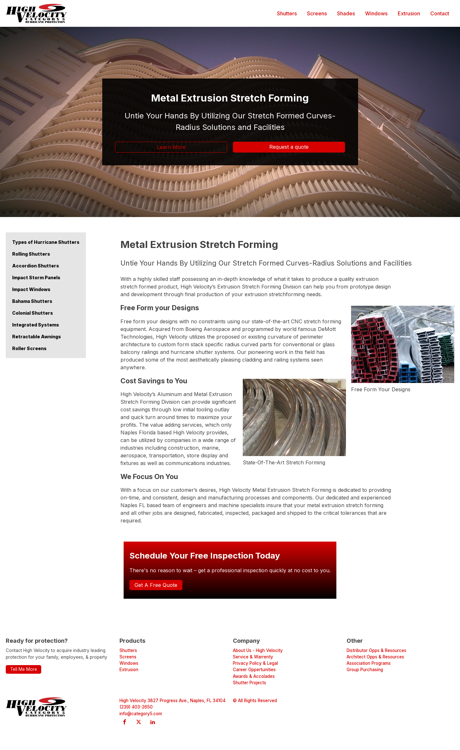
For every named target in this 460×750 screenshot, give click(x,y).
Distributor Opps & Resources (376, 650)
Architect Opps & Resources (375, 656)
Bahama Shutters (32, 301)
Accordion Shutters (35, 265)
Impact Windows (31, 289)
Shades (346, 13)
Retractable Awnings (36, 336)
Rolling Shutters (31, 254)
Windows (376, 13)
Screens (317, 13)
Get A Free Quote (155, 585)
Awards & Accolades (254, 676)
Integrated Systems (35, 324)
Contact (439, 13)
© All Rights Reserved (255, 700)
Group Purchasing (365, 669)
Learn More (171, 147)
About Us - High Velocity (258, 650)
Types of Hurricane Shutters (46, 242)
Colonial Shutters (32, 313)
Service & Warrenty (253, 656)
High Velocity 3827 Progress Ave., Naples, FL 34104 (172, 700)
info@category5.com (140, 713)
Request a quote (289, 147)
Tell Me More (23, 669)
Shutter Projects (249, 682)
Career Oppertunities (254, 669)
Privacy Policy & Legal (255, 663)
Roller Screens (29, 348)
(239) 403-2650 (136, 706)
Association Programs (369, 663)
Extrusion (409, 13)
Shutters (287, 13)
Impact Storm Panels (36, 277)
